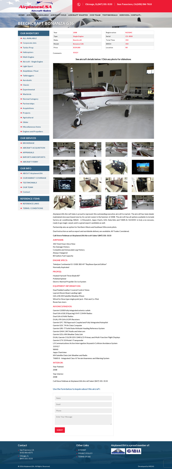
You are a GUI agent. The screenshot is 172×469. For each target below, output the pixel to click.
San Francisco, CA (32, 451)
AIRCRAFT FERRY (30, 162)
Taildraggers (28, 75)
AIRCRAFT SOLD (58, 15)
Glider (25, 122)
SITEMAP (82, 450)
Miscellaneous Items (32, 127)
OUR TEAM (95, 15)
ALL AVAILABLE (30, 38)
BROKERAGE (28, 143)
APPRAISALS (28, 152)
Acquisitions (28, 108)
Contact (26, 192)
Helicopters (28, 52)
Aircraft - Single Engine (33, 61)
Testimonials (110, 15)
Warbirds (27, 94)
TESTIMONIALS (30, 182)
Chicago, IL (32, 457)
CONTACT (135, 15)
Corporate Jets (29, 43)
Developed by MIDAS (146, 466)
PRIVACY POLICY (85, 453)
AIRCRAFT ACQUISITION (34, 148)
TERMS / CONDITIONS (33, 208)
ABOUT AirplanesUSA (33, 173)
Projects (26, 113)
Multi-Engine (28, 57)
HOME (22, 15)
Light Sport (28, 66)
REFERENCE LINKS (31, 203)
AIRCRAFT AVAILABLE (38, 15)
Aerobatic (27, 80)
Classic (26, 85)
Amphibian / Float (30, 71)
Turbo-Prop (28, 47)
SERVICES (124, 15)
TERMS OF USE (84, 457)
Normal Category (30, 99)
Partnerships (28, 103)
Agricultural (28, 117)
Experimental (29, 89)
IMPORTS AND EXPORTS (34, 157)
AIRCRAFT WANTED (78, 15)
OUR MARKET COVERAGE (34, 178)
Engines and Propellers (33, 131)
